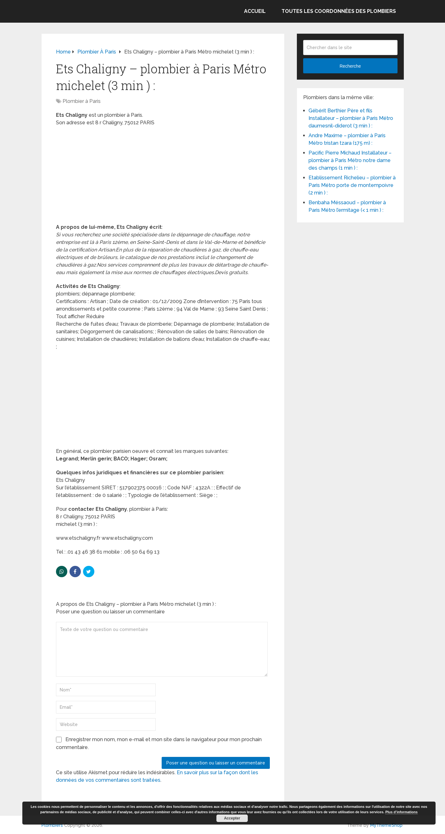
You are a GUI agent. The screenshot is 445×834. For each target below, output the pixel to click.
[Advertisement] (163, 177)
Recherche (350, 66)
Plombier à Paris (82, 101)
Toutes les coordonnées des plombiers (338, 11)
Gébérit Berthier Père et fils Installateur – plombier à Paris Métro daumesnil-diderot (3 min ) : (351, 118)
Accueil (255, 11)
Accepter (232, 818)
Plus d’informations (401, 812)
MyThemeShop (386, 825)
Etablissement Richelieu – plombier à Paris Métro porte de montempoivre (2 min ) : (352, 185)
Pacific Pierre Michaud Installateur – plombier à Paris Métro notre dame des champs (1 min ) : (350, 160)
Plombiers (52, 825)
